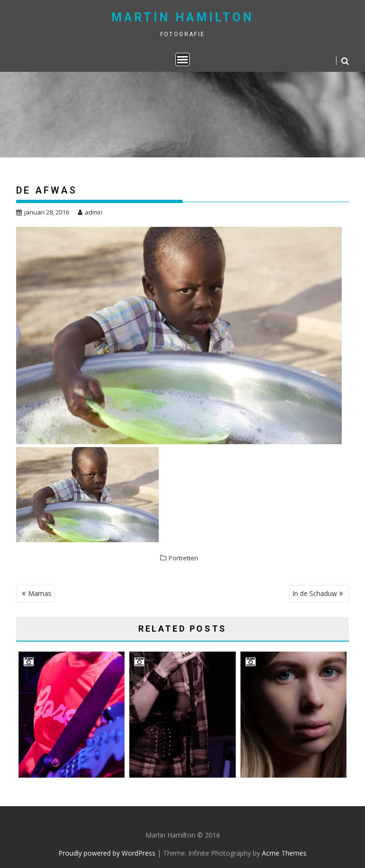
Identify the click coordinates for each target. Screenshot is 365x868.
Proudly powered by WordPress (106, 853)
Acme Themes (284, 853)
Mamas (39, 593)
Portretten (183, 558)
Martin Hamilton (182, 17)
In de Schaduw (314, 593)
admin (90, 212)
